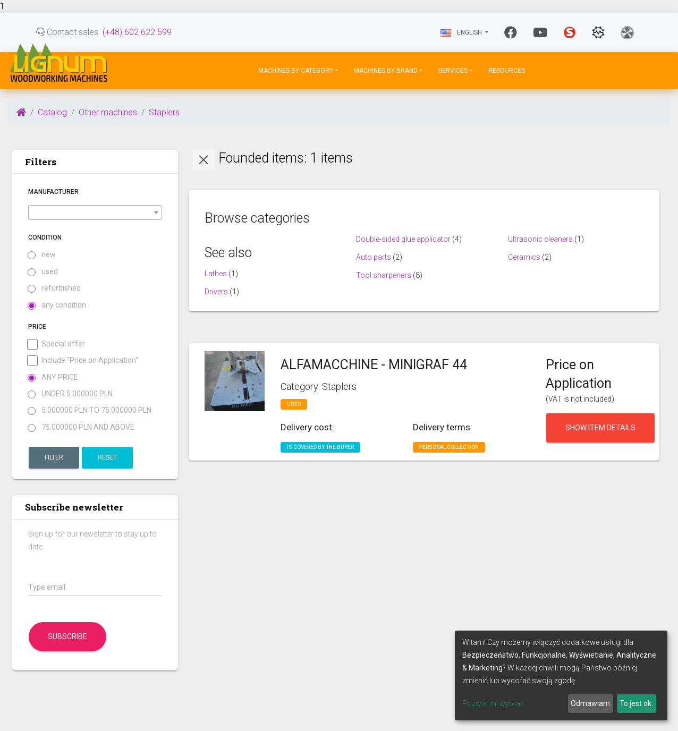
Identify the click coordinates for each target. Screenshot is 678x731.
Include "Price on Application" (83, 360)
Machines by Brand (386, 70)
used (43, 272)
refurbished (54, 288)
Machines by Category (295, 70)
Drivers (216, 291)
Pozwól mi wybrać (493, 703)
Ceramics (524, 257)
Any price (53, 377)
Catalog (52, 112)
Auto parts (373, 257)
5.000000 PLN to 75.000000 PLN (89, 410)
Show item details (600, 427)
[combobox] (95, 212)
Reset (107, 457)
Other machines (108, 112)
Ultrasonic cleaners (540, 239)
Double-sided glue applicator (403, 239)
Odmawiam (590, 703)
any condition (57, 305)
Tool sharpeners (383, 275)
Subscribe (67, 636)
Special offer (56, 344)
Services (453, 70)
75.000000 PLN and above (81, 427)
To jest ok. (636, 703)
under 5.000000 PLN (70, 394)
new (42, 255)
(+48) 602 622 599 (137, 32)
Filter (54, 457)
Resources (506, 70)
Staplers (164, 112)
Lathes (216, 273)
